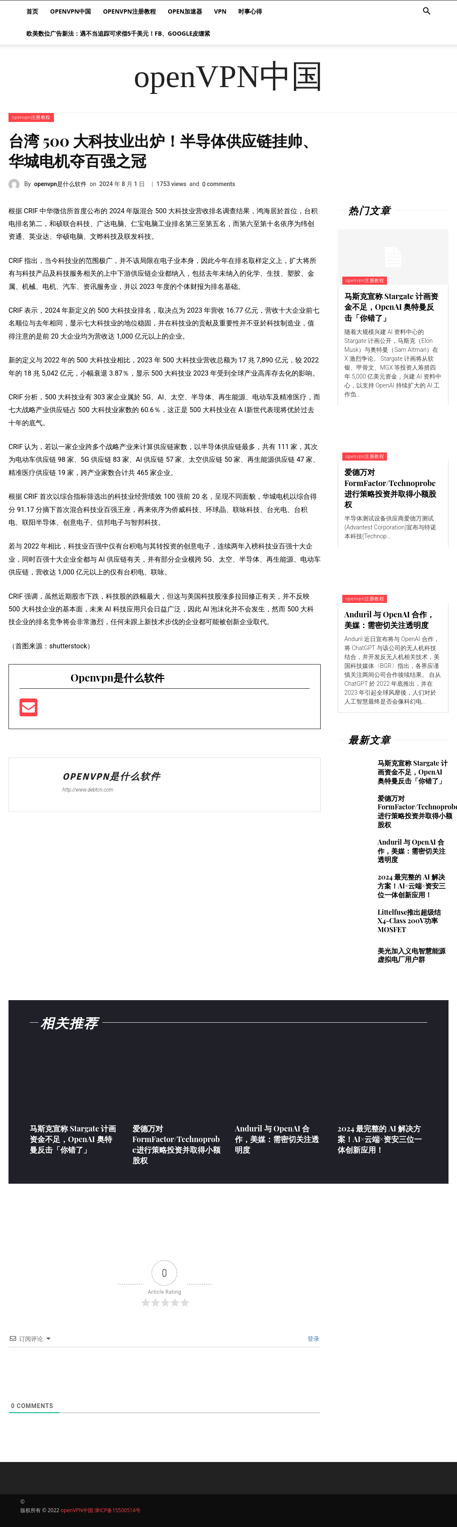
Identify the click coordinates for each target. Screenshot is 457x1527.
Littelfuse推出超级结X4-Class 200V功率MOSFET (409, 921)
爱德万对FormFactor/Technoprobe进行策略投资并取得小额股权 (390, 488)
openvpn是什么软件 (60, 184)
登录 (312, 1338)
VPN (220, 11)
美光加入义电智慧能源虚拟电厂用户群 (412, 955)
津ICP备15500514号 (117, 1510)
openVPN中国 (70, 11)
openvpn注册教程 (129, 11)
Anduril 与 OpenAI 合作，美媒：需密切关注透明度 (389, 619)
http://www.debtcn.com (87, 790)
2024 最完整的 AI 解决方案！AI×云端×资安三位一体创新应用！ (412, 885)
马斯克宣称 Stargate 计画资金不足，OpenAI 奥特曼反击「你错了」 (391, 306)
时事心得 (250, 11)
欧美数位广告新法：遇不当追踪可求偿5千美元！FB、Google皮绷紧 (118, 33)
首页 (32, 11)
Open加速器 (185, 11)
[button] (426, 12)
